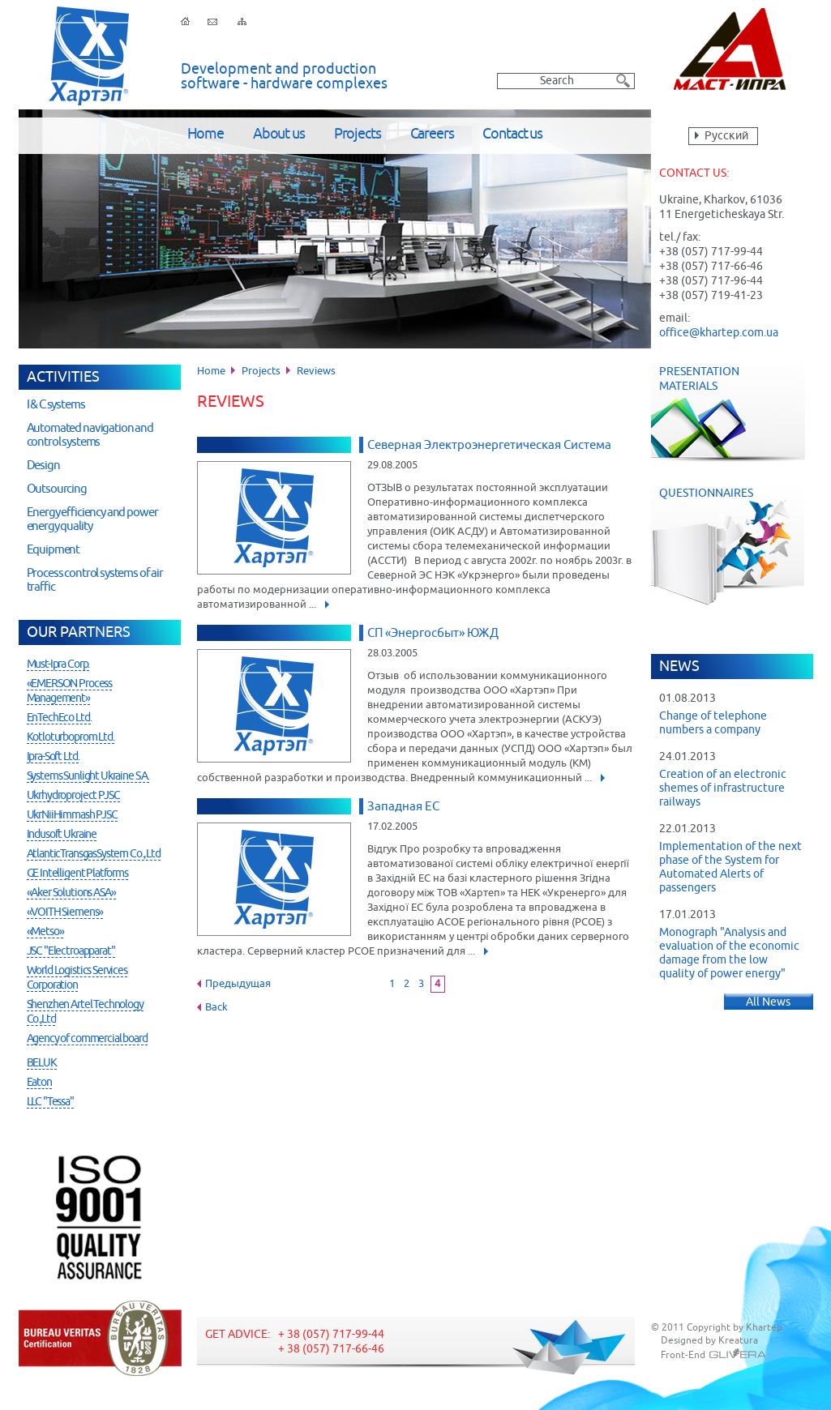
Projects (357, 134)
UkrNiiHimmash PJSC (72, 815)
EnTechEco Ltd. (59, 718)
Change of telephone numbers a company (713, 723)
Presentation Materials (728, 413)
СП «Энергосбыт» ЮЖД (433, 633)
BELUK (42, 1063)
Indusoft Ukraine (62, 834)
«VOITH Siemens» (65, 912)
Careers (432, 134)
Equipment (53, 550)
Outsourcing (57, 489)
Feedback (212, 21)
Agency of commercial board (87, 1039)
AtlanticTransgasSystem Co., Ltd (94, 854)
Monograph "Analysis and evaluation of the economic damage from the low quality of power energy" (729, 953)
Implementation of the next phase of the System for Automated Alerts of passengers (730, 867)
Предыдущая (238, 984)
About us (279, 134)
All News (768, 1002)
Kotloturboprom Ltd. (70, 737)
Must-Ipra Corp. (58, 664)
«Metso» (45, 932)
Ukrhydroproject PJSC (73, 795)
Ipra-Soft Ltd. (53, 757)
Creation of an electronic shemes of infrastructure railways (722, 788)
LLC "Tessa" (50, 1102)
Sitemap (242, 21)
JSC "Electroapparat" (71, 951)
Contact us (512, 134)
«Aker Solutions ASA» (71, 893)
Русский (726, 136)
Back (216, 1007)
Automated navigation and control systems (90, 435)
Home (205, 134)
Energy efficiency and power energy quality (92, 519)
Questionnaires (736, 545)
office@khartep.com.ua (718, 333)
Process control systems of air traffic (95, 580)
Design (43, 465)
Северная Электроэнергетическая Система (489, 445)
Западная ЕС (403, 807)
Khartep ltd (89, 55)
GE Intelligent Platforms (77, 873)
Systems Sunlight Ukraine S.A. (88, 776)
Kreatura (738, 1341)
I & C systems (56, 405)
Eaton (39, 1082)
